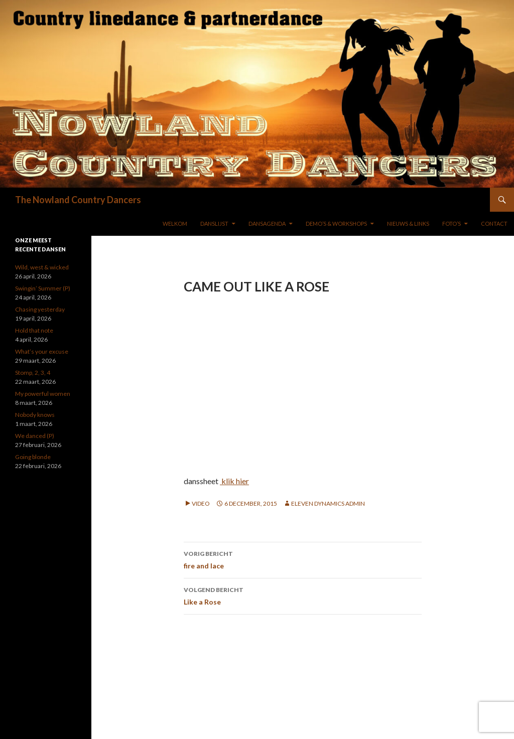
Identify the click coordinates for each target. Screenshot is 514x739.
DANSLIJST (214, 223)
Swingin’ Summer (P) (42, 288)
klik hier (234, 481)
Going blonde (33, 457)
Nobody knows (35, 414)
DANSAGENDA (267, 223)
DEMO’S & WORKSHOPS (336, 223)
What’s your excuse (41, 351)
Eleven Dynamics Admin (328, 503)
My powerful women (42, 393)
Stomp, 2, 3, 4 (32, 372)
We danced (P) (34, 435)
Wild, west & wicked (42, 267)
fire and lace (303, 559)
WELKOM (175, 223)
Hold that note (34, 330)
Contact (494, 223)
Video (201, 503)
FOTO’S (451, 223)
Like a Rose (303, 595)
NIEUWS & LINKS (408, 223)
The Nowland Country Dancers (78, 199)
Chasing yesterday (40, 309)
